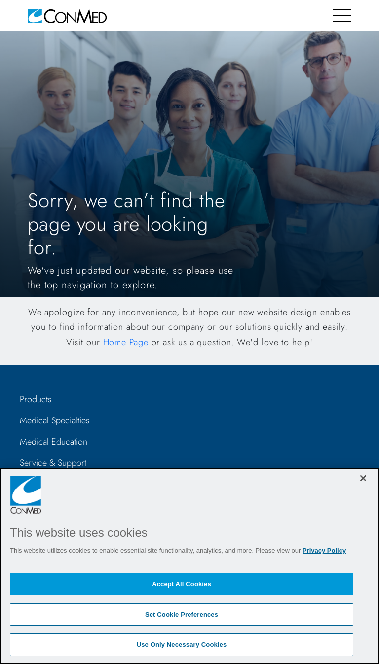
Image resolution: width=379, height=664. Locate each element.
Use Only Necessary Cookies (182, 644)
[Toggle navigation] (341, 15)
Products (35, 399)
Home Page (126, 342)
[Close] (363, 478)
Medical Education (53, 441)
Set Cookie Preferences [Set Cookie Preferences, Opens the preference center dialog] (181, 614)
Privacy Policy (324, 550)
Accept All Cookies (181, 584)
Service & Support (53, 462)
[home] (67, 15)
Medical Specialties (54, 420)
